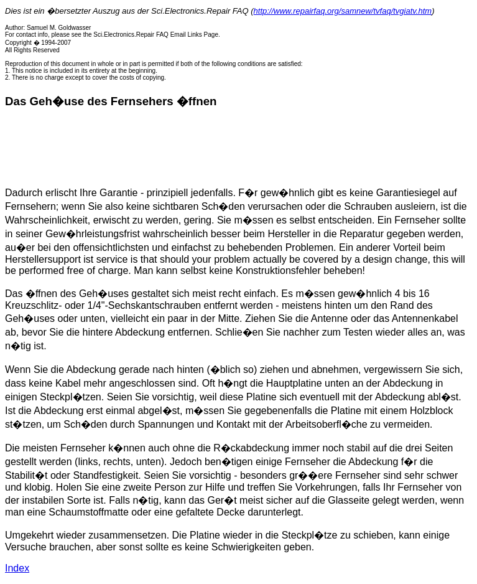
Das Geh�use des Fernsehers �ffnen (110, 101)
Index (17, 568)
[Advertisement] (231, 148)
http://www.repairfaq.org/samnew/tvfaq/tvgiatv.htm (343, 11)
